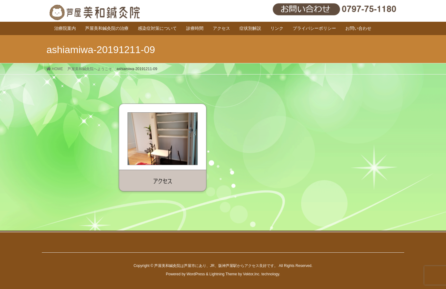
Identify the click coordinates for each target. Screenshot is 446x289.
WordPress (195, 274)
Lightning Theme (223, 274)
